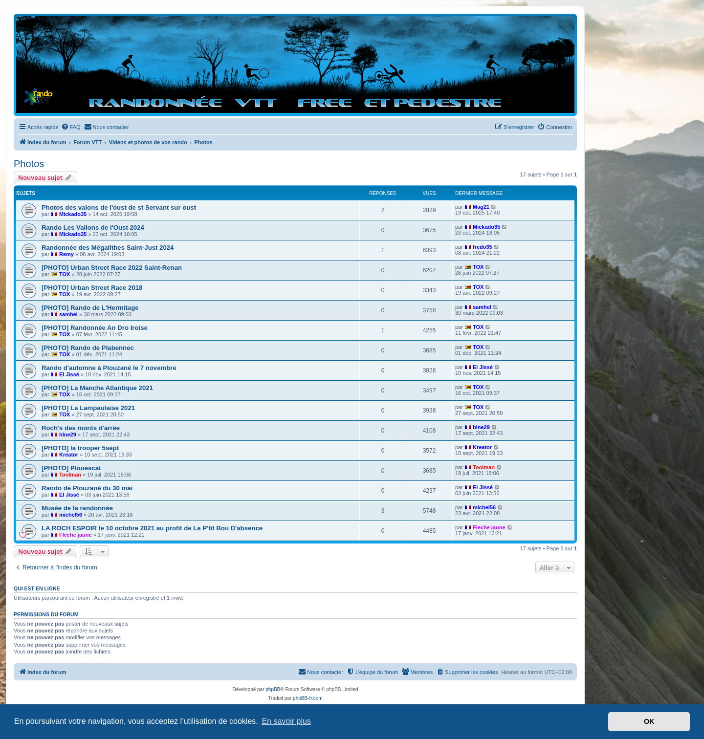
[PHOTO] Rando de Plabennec (88, 347)
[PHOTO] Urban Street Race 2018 (92, 287)
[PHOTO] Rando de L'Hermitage (90, 307)
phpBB (272, 689)
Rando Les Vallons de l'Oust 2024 (93, 227)
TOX (64, 274)
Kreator (68, 454)
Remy (66, 254)
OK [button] (649, 721)
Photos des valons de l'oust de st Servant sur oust (119, 207)
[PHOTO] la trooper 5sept (80, 448)
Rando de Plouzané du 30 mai (87, 488)
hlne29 (67, 434)
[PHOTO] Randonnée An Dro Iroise (95, 327)
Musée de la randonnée (77, 508)
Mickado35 (73, 214)
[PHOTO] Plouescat (71, 468)
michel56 (70, 515)
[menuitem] (71, 127)
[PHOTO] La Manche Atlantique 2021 (97, 387)
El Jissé (69, 374)
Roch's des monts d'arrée (81, 428)
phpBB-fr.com (308, 698)
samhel (68, 314)
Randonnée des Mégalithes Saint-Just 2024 (108, 247)
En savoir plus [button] (286, 721)
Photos (29, 163)
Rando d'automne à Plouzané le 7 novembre (109, 367)
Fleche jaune (75, 535)
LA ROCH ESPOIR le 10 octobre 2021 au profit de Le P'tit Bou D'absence (152, 528)
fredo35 (482, 247)
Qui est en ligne (37, 588)
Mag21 (481, 207)
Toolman (70, 475)
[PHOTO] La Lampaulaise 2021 (88, 408)
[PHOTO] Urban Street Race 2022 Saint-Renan (112, 267)
